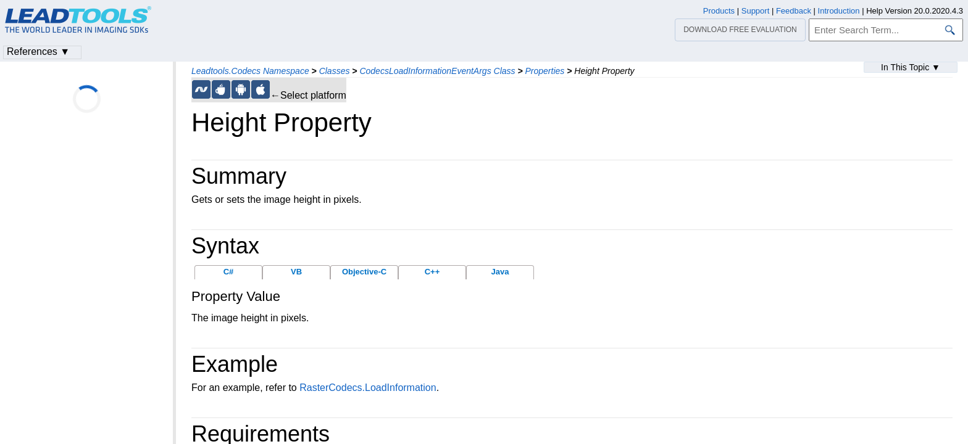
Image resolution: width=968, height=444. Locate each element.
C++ (432, 271)
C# (228, 271)
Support (755, 10)
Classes (334, 71)
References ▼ (38, 51)
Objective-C (364, 271)
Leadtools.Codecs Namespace (250, 71)
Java (500, 271)
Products (719, 10)
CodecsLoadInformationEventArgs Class (437, 71)
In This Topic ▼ (910, 67)
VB (296, 271)
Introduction (839, 10)
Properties (545, 71)
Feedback (793, 10)
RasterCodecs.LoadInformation (367, 387)
